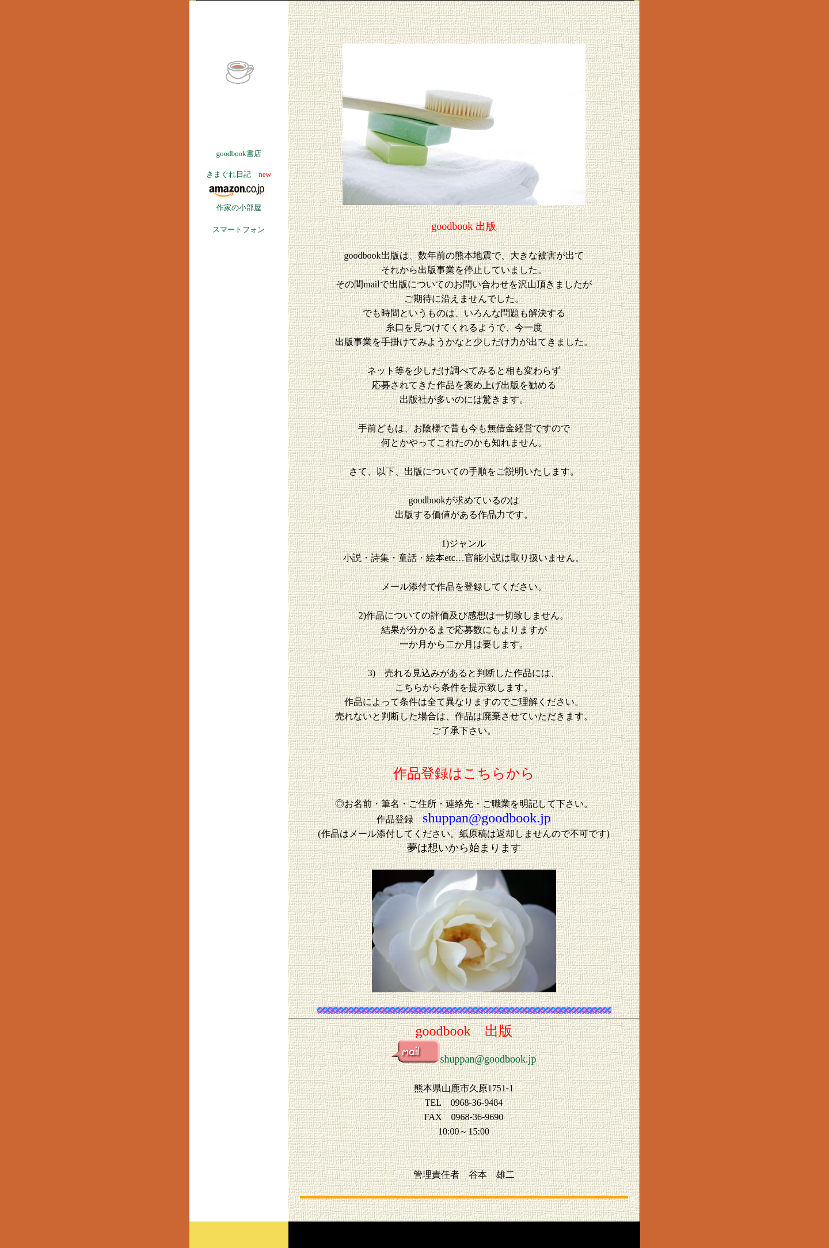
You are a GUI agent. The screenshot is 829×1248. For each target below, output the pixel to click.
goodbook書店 (238, 153)
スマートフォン (238, 229)
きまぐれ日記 (228, 174)
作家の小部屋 (238, 207)
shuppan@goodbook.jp (463, 1059)
